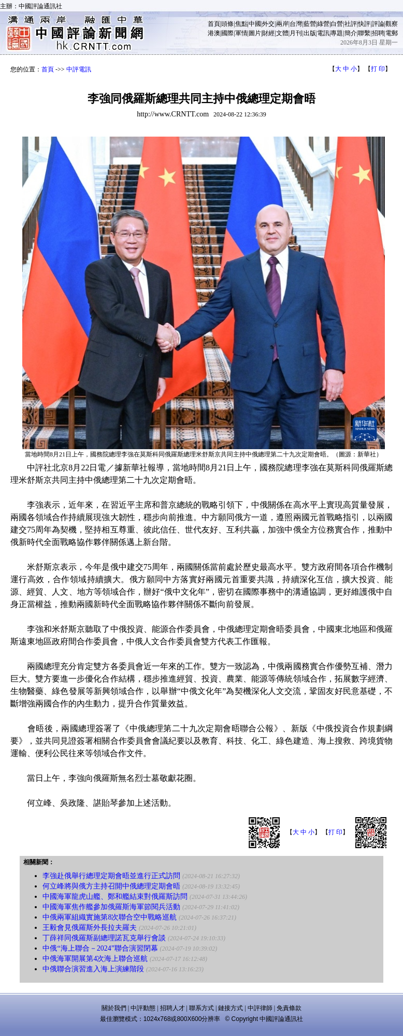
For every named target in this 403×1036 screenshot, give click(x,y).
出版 (310, 33)
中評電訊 (78, 69)
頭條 (227, 23)
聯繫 (364, 33)
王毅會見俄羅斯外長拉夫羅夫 (89, 927)
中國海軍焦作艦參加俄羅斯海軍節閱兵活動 (111, 907)
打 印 (378, 68)
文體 (282, 33)
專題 (336, 33)
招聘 (378, 33)
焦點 (241, 23)
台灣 (296, 23)
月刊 (296, 33)
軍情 (241, 33)
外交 (268, 23)
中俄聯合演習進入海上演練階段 (93, 969)
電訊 (323, 33)
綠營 (323, 23)
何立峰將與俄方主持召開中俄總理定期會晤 (111, 886)
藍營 (310, 23)
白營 (336, 23)
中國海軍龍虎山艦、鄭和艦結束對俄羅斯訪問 (115, 896)
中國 (255, 23)
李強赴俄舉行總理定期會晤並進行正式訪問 (111, 876)
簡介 (350, 33)
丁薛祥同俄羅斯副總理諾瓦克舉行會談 (104, 938)
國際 (227, 33)
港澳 (214, 33)
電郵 (391, 33)
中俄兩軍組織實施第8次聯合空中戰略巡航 (109, 917)
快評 (364, 23)
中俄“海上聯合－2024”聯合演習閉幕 (99, 948)
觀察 (391, 23)
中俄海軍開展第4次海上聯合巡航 (95, 959)
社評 (350, 23)
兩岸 (282, 23)
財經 (268, 33)
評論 (378, 23)
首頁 (214, 23)
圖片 (255, 33)
